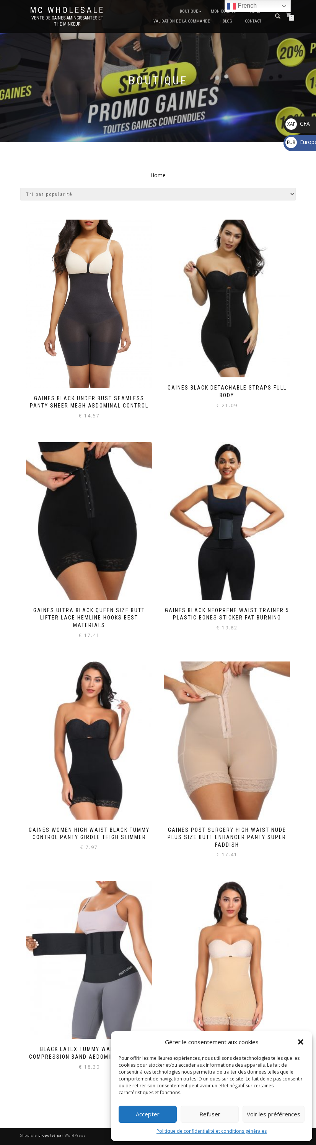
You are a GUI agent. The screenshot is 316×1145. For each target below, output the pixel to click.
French (242, 6)
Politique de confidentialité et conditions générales (211, 1131)
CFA (297, 123)
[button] (301, 1042)
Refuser (209, 1114)
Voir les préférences (273, 1114)
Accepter (148, 1114)
